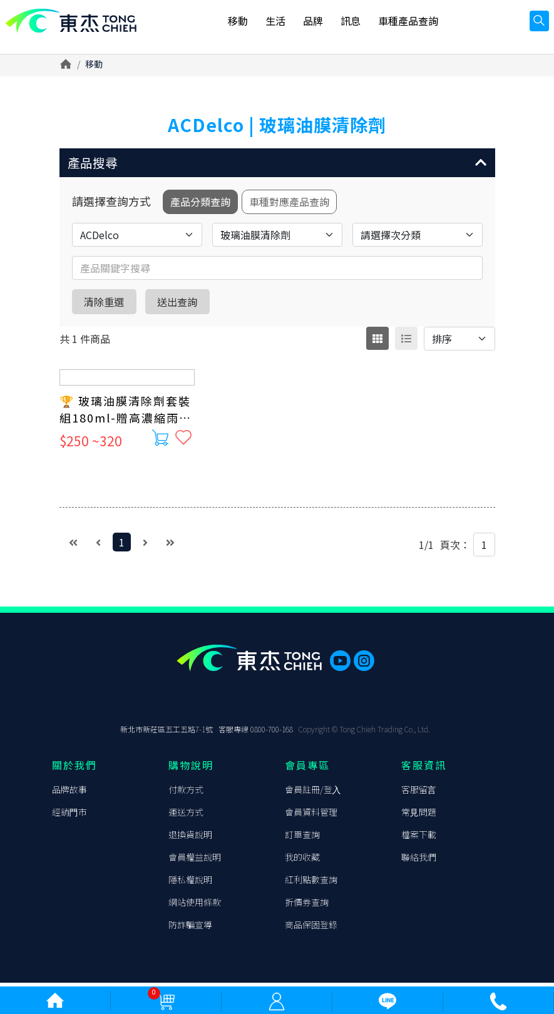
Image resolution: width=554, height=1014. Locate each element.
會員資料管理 (311, 815)
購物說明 (190, 768)
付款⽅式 (185, 793)
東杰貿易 (69, 698)
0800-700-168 (271, 732)
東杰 (78, 27)
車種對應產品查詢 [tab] (301, 207)
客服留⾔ (418, 793)
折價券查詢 (307, 905)
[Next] (145, 549)
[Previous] (98, 549)
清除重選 (111, 307)
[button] (277, 165)
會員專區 (307, 768)
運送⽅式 (185, 815)
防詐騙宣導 (190, 928)
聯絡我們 (418, 860)
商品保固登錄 (311, 928)
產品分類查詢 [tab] (203, 207)
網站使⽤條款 (194, 905)
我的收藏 (302, 860)
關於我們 (74, 768)
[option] (277, 95)
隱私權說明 (190, 883)
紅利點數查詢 (311, 883)
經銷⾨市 (69, 815)
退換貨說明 (190, 838)
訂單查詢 (302, 838)
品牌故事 (69, 793)
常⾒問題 (418, 815)
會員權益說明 (194, 860)
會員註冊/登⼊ (313, 793)
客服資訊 (423, 768)
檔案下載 (418, 838)
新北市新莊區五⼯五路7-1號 (166, 732)
